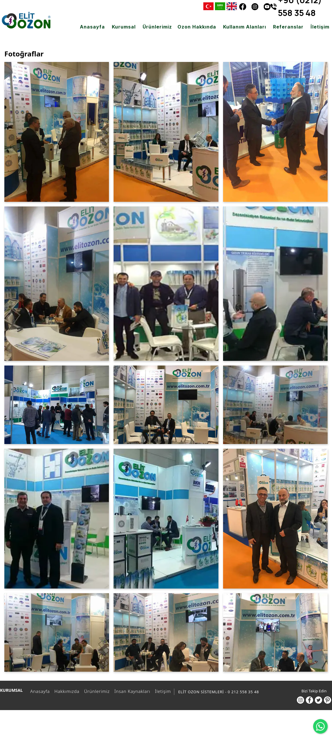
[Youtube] (267, 6)
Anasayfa (39, 691)
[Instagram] (255, 6)
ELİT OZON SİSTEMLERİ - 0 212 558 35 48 (218, 691)
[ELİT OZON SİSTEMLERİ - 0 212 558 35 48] (26, 20)
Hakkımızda (66, 691)
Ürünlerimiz (96, 691)
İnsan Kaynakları (131, 691)
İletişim (162, 691)
